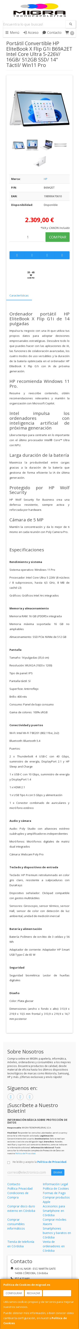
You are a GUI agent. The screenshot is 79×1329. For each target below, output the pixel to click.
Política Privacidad (19, 1188)
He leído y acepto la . (40, 1161)
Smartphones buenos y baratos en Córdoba (57, 1232)
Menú (12, 32)
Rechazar (33, 1293)
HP (45, 179)
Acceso (31, 32)
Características (19, 295)
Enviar (58, 1172)
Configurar (14, 1293)
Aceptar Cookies (57, 1293)
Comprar (57, 237)
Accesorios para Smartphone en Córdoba (54, 1210)
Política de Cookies (56, 1188)
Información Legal (55, 1184)
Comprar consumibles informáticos (16, 1224)
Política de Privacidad (25, 1153)
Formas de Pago (54, 1193)
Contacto (52, 32)
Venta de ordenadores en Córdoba (54, 1246)
